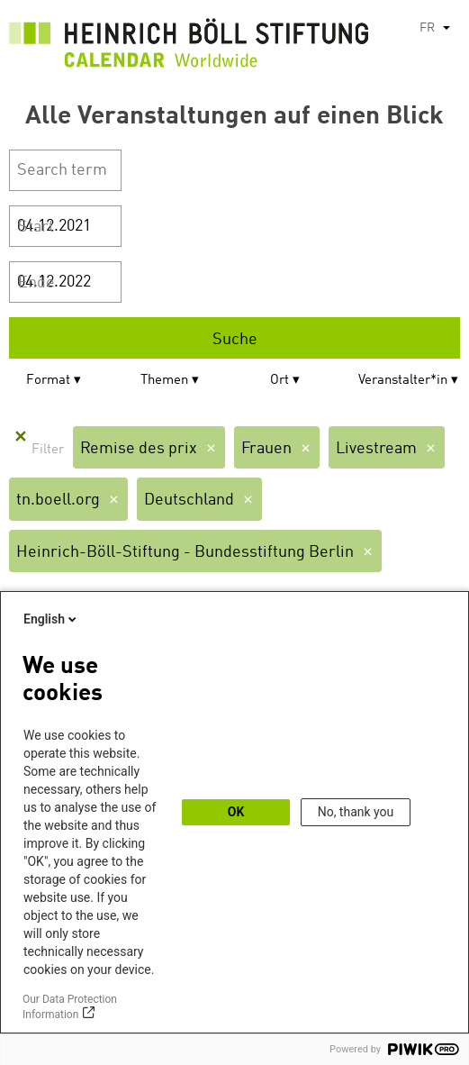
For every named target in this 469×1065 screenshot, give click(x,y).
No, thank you (356, 812)
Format (48, 380)
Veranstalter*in (402, 380)
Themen (164, 380)
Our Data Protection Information (70, 1007)
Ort (279, 380)
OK (236, 812)
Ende (36, 283)
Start (36, 227)
